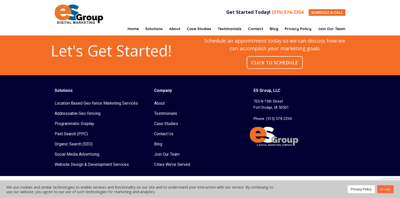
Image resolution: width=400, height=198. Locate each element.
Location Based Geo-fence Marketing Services (96, 103)
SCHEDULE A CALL (327, 12)
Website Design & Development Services (92, 164)
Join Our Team (167, 154)
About (159, 103)
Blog (158, 144)
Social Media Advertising (77, 154)
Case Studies (166, 123)
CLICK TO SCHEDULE (274, 62)
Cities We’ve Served (172, 164)
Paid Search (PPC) (71, 133)
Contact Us (163, 133)
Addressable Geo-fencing (78, 113)
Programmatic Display (74, 123)
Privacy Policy (361, 189)
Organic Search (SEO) (74, 144)
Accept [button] (385, 189)
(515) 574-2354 (288, 12)
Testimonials (165, 113)
